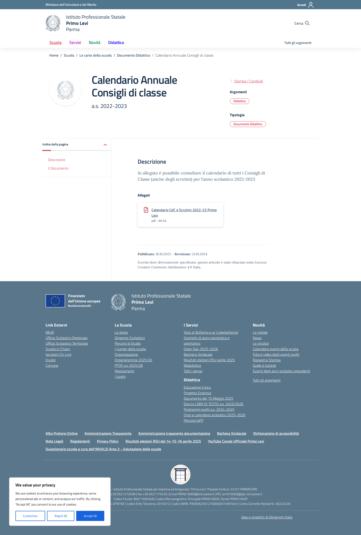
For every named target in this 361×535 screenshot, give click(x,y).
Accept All (90, 515)
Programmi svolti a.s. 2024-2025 (209, 409)
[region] (60, 501)
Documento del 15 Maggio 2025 (208, 398)
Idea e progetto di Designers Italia (266, 517)
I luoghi (120, 376)
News (257, 338)
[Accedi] (305, 5)
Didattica (239, 100)
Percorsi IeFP (193, 420)
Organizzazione (126, 354)
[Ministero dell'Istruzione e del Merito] (71, 4)
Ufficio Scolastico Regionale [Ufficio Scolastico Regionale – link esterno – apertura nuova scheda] (66, 338)
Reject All (61, 515)
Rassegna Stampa (267, 360)
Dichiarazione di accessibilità (276, 433)
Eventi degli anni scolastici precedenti (281, 371)
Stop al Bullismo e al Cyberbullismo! (211, 332)
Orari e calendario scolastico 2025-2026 (214, 415)
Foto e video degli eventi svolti (276, 354)
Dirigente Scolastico (130, 338)
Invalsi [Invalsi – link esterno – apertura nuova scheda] (50, 360)
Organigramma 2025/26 (133, 360)
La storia (121, 332)
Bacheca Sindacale (198, 354)
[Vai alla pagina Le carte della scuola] (95, 55)
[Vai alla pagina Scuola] (69, 55)
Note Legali (54, 441)
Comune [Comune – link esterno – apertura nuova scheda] (52, 365)
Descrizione (56, 159)
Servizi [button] (75, 42)
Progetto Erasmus (197, 393)
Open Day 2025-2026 (201, 349)
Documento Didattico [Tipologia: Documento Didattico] (247, 123)
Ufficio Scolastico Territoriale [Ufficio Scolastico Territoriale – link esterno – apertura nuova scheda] (67, 343)
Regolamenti (124, 371)
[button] (76, 144)
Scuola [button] (55, 42)
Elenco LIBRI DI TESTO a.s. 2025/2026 (213, 404)
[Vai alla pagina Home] (53, 55)
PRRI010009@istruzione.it (196, 494)
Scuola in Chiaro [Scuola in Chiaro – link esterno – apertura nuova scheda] (58, 349)
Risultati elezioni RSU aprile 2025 (209, 360)
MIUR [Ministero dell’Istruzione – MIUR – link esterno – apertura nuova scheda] (50, 332)
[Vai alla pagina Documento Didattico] (133, 55)
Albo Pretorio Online (62, 433)
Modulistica (192, 365)
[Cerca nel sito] (302, 23)
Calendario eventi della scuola (275, 349)
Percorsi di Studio (128, 343)
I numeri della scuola (130, 349)
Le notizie (260, 332)
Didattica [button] (116, 42)
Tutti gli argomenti (298, 42)
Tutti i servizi (193, 371)
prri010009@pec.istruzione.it (242, 494)
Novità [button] (94, 42)
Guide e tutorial (264, 365)
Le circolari (261, 343)
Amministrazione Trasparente (107, 433)
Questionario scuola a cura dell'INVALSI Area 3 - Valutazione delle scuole (103, 449)
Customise (30, 515)
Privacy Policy (108, 441)
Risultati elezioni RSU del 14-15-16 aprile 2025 (163, 441)
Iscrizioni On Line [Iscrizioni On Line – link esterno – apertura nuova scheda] (58, 354)
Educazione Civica (197, 387)
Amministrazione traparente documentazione (174, 433)
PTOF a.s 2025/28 (129, 365)
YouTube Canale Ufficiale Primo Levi (236, 441)
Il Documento (58, 168)
